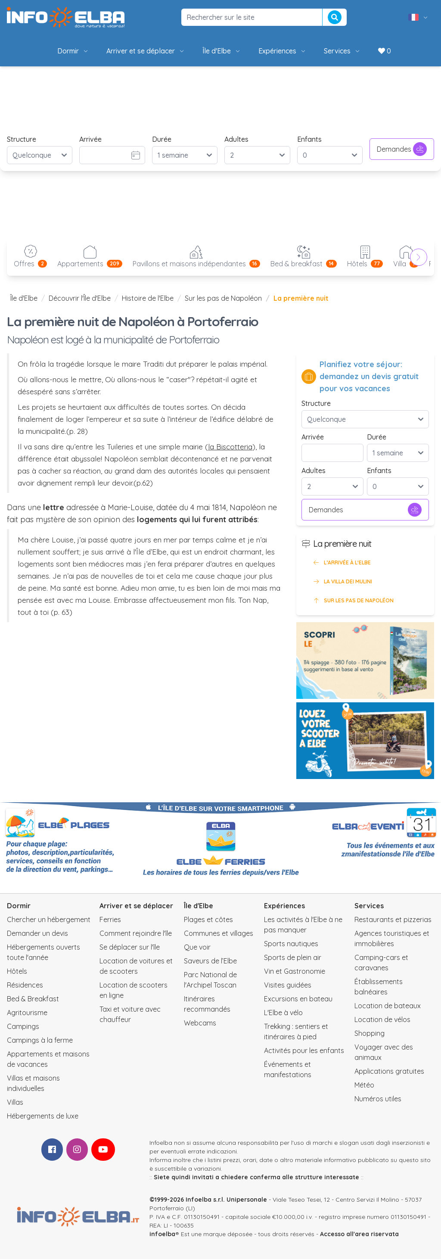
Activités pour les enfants (304, 1050)
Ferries (110, 919)
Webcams (200, 1023)
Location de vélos (382, 1019)
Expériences (282, 51)
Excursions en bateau (298, 998)
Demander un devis (37, 933)
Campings (23, 1026)
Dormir (73, 51)
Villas (15, 1102)
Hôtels (17, 971)
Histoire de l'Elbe (148, 298)
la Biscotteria (230, 446)
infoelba (162, 1234)
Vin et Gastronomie (294, 971)
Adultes (236, 139)
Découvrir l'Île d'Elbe (80, 298)
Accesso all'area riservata (359, 1234)
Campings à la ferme (40, 1040)
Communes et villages (218, 933)
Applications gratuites (389, 1071)
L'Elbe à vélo (283, 1012)
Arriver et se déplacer (145, 51)
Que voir (197, 947)
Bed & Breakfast (33, 998)
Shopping (369, 1033)
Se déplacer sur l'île (129, 947)
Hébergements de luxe (42, 1116)
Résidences (25, 985)
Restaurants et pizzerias (393, 919)
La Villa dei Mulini (342, 581)
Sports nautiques (291, 943)
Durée (161, 139)
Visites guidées (287, 985)
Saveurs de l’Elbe (210, 961)
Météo (364, 1085)
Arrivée (90, 139)
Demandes (402, 149)
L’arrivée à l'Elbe (341, 562)
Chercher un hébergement (48, 919)
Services (342, 51)
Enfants (309, 139)
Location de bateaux (387, 1005)
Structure (21, 139)
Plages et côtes (208, 919)
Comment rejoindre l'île (135, 933)
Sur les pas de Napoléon (223, 298)
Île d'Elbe (221, 51)
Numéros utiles (377, 1098)
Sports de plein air (292, 957)
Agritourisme (27, 1012)
